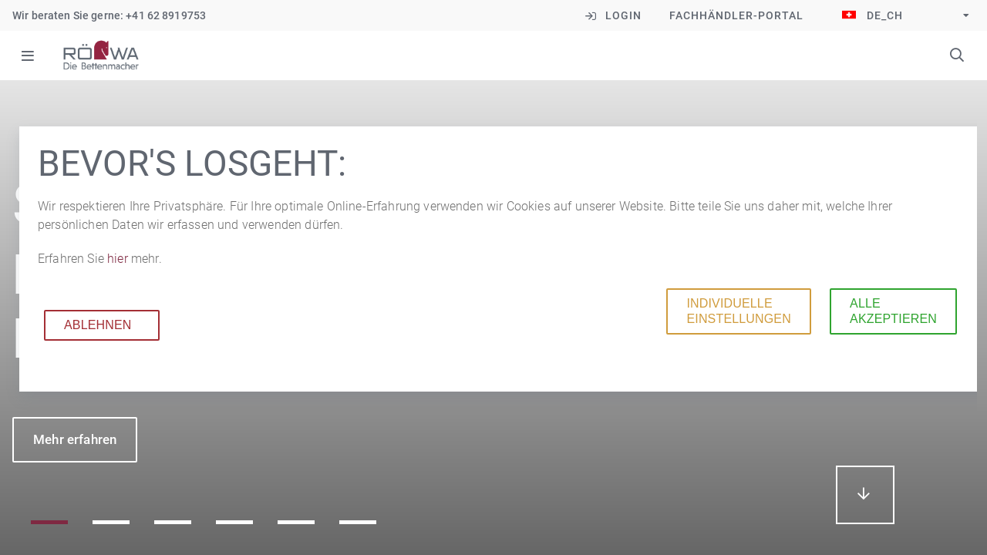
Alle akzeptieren (893, 311)
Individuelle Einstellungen (738, 311)
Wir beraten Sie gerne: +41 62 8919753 (109, 15)
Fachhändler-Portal (736, 15)
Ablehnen (98, 324)
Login (623, 15)
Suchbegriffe (956, 54)
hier (119, 258)
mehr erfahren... (865, 495)
